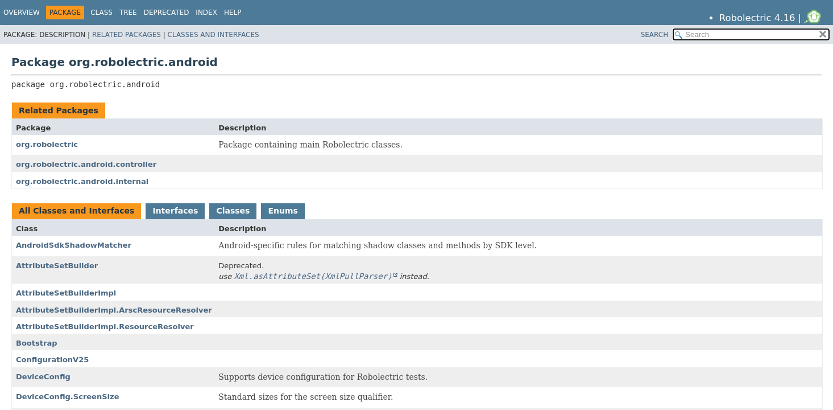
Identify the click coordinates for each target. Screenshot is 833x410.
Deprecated (166, 13)
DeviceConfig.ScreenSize (67, 396)
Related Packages (126, 35)
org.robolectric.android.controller (86, 164)
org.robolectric (47, 144)
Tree (128, 13)
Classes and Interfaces (213, 35)
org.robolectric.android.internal (82, 181)
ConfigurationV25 (52, 359)
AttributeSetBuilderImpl (66, 293)
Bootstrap (36, 343)
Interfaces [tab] (175, 210)
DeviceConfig (43, 376)
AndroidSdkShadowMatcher (73, 245)
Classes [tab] (233, 210)
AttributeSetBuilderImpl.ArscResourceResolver (114, 310)
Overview (21, 13)
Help (233, 13)
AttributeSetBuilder (57, 265)
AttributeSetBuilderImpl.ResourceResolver (105, 326)
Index (206, 13)
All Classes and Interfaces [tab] (76, 210)
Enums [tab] (282, 210)
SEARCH (655, 35)
